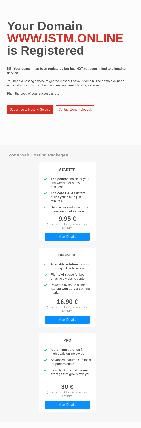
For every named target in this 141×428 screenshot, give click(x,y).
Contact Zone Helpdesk (75, 109)
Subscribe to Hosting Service (30, 109)
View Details (67, 236)
